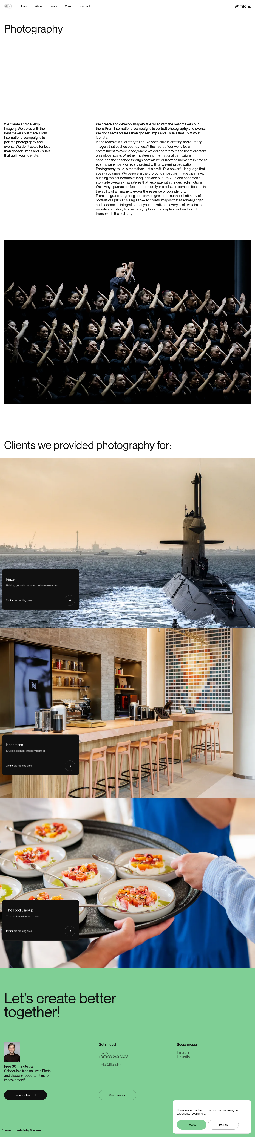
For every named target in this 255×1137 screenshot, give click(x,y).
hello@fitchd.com (112, 1065)
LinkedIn (183, 1057)
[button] (117, 1095)
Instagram (184, 1052)
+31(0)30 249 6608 (113, 1057)
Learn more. (199, 1113)
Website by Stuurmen (29, 1130)
